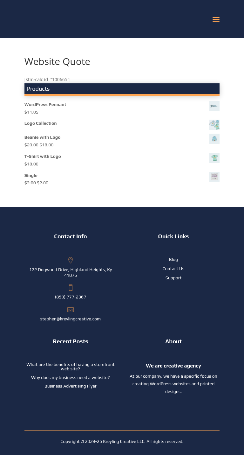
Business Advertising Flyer (70, 385)
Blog (173, 259)
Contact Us (174, 268)
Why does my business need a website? (70, 377)
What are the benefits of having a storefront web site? (70, 366)
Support (174, 278)
